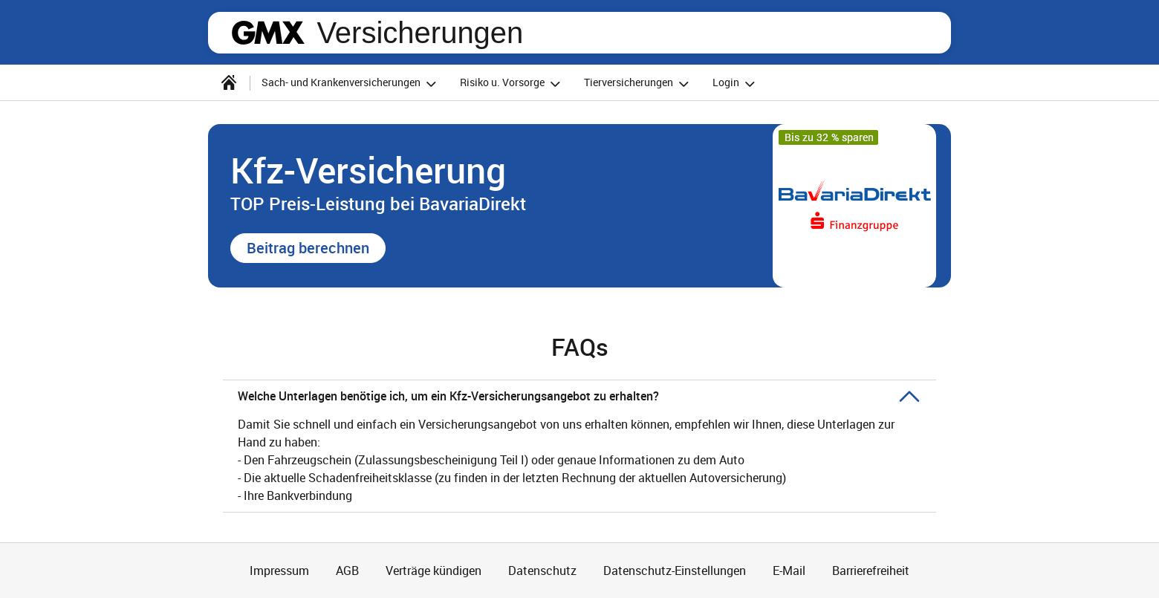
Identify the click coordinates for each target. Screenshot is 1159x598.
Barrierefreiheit (870, 570)
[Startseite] (229, 82)
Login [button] (735, 83)
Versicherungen (419, 33)
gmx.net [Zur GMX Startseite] (268, 33)
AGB (347, 570)
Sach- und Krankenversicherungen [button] (351, 83)
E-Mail (789, 570)
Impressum (279, 570)
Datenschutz (542, 570)
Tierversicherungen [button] (638, 83)
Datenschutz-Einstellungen (674, 570)
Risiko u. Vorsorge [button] (512, 83)
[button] (308, 248)
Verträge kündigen (433, 570)
